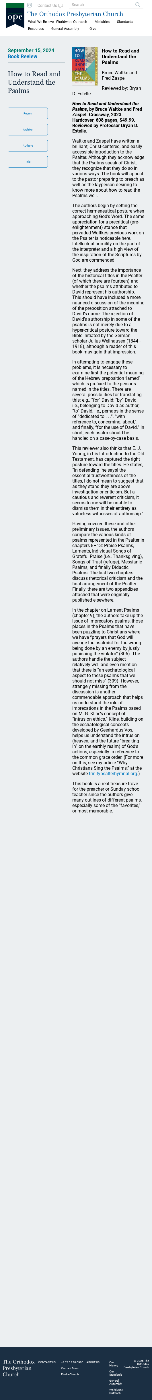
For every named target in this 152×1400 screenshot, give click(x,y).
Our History (113, 1364)
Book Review (22, 56)
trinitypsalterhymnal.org (113, 773)
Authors (28, 145)
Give (92, 29)
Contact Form (70, 1368)
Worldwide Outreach (116, 1391)
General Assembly (65, 29)
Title (27, 161)
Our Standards (115, 1373)
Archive (27, 129)
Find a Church (70, 1374)
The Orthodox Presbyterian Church (75, 14)
